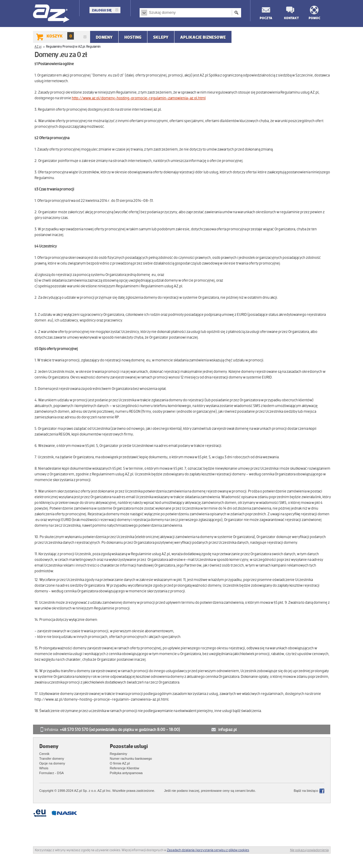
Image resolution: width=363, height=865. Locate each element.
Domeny (104, 37)
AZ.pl (51, 13)
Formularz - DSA (51, 773)
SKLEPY (160, 37)
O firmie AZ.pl (120, 763)
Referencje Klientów (124, 768)
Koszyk (60, 36)
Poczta (266, 18)
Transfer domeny (51, 758)
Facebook (321, 791)
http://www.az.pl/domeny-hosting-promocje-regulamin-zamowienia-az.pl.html (139, 98)
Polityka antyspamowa (126, 773)
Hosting (132, 37)
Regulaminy (118, 754)
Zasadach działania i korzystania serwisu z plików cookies (208, 850)
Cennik (44, 754)
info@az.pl (227, 729)
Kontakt (290, 18)
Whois (44, 768)
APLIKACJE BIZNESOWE (203, 37)
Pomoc (314, 18)
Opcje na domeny (52, 763)
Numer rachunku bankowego (131, 758)
